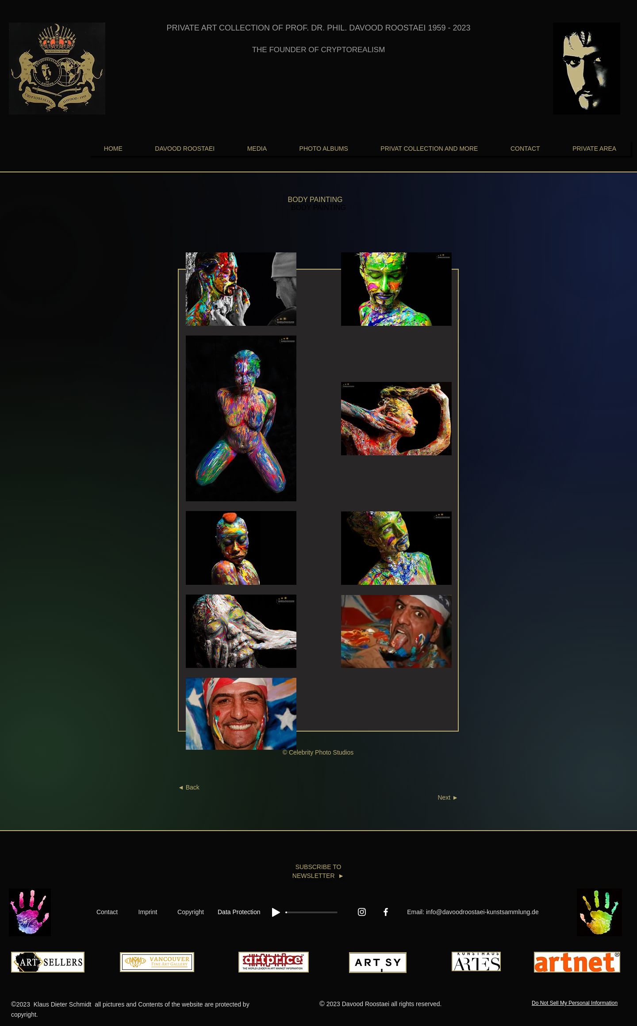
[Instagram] (362, 912)
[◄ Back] (203, 787)
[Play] (276, 912)
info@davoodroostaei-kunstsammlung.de (482, 911)
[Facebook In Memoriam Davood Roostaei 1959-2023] (385, 912)
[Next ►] (431, 797)
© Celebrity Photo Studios (318, 752)
